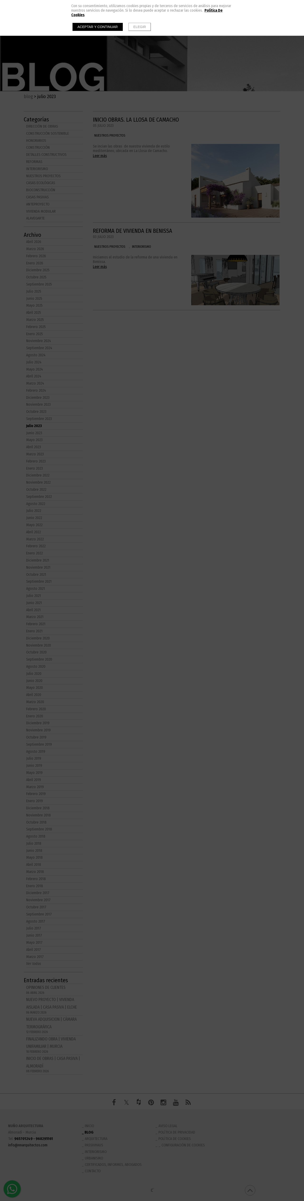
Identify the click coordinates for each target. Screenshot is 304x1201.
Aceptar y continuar (97, 27)
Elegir (139, 27)
